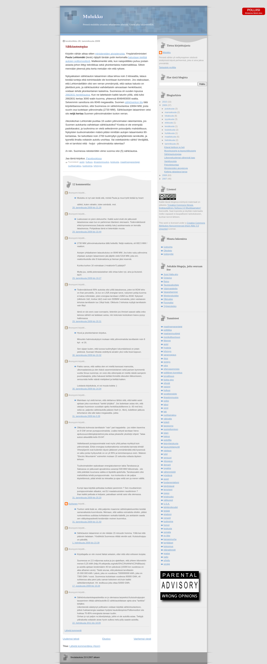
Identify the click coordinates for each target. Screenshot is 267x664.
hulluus (89, 162)
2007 (165, 179)
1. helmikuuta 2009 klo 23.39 (86, 543)
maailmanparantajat (129, 162)
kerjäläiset (168, 543)
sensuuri (168, 457)
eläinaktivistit (170, 550)
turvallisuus (169, 376)
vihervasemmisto (172, 369)
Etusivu (106, 638)
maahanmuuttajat (172, 333)
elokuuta (169, 123)
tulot (166, 454)
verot (166, 408)
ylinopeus (168, 461)
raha (166, 365)
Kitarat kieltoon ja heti (174, 147)
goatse (167, 553)
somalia (167, 532)
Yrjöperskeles (170, 306)
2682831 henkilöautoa (78, 94)
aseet (166, 479)
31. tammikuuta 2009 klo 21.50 (86, 522)
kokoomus (168, 546)
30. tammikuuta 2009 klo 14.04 (86, 389)
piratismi (168, 514)
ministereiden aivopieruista (110, 53)
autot (82, 162)
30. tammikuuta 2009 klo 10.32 (86, 355)
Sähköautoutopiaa (77, 46)
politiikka (168, 330)
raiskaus (168, 450)
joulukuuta (170, 108)
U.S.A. (167, 504)
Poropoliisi (168, 302)
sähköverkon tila (134, 102)
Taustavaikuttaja (171, 285)
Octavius (168, 278)
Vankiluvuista (170, 161)
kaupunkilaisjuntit (172, 447)
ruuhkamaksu (74, 166)
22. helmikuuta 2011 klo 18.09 (86, 623)
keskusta (114, 162)
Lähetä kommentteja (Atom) (84, 646)
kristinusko (169, 496)
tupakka (167, 468)
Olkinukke (168, 299)
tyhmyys (98, 166)
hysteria (167, 347)
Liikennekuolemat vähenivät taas (179, 157)
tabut (166, 404)
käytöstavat (169, 486)
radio (166, 557)
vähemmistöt (170, 472)
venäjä (167, 564)
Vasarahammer (171, 292)
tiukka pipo (169, 380)
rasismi (167, 386)
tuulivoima (88, 166)
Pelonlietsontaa (171, 165)
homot (167, 525)
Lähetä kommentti (73, 630)
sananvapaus (170, 355)
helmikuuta (170, 140)
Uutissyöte (169, 254)
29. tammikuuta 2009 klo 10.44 (86, 232)
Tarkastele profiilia (167, 67)
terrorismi (168, 489)
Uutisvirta (168, 247)
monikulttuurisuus (172, 337)
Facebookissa (93, 158)
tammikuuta (170, 144)
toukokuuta (170, 130)
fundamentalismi (171, 482)
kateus (167, 436)
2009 (165, 105)
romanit (167, 518)
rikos (166, 358)
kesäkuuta (170, 126)
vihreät (167, 383)
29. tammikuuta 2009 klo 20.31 (86, 321)
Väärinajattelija (170, 288)
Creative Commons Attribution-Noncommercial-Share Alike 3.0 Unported (182, 226)
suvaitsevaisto (170, 394)
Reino (166, 281)
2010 (165, 102)
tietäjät (167, 511)
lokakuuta (169, 116)
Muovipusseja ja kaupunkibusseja (180, 151)
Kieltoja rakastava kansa (175, 171)
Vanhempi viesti (142, 638)
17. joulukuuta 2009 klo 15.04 (86, 586)
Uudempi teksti (71, 638)
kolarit (166, 422)
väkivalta (168, 419)
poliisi (166, 401)
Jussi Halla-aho (171, 274)
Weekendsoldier (171, 295)
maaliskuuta (171, 137)
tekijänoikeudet (171, 507)
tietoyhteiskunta (171, 443)
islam (166, 433)
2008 (165, 175)
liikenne (167, 340)
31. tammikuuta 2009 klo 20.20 (86, 497)
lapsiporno (168, 426)
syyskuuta (170, 119)
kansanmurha (170, 539)
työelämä (168, 475)
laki (165, 411)
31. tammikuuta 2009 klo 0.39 (86, 416)
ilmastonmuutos (101, 162)
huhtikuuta (170, 133)
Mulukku (93, 16)
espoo (166, 493)
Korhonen (73, 504)
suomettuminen (171, 429)
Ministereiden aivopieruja (176, 168)
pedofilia (168, 440)
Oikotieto (168, 250)
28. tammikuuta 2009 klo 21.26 (86, 207)
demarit (167, 465)
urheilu (167, 560)
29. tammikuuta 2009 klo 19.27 (86, 278)
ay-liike (167, 535)
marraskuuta (171, 112)
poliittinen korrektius (173, 372)
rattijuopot (168, 500)
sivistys (167, 362)
